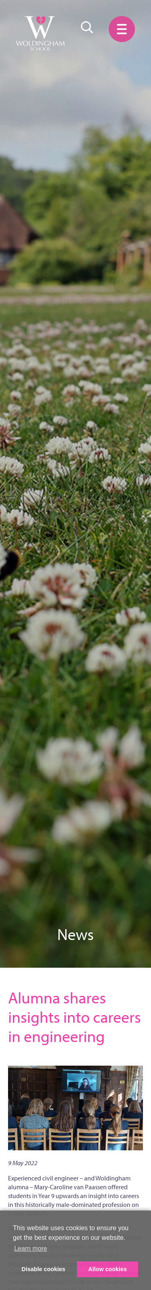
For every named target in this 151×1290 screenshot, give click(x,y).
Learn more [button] (30, 1248)
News (75, 934)
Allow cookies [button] (107, 1269)
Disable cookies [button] (44, 1269)
